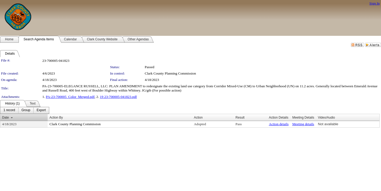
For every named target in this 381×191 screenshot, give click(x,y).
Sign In (374, 3)
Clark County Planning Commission (170, 73)
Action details (278, 124)
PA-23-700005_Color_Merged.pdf (70, 97)
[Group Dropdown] (25, 110)
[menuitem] (9, 110)
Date (5, 117)
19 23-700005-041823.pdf (118, 97)
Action (198, 117)
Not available (328, 124)
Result (239, 117)
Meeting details (303, 124)
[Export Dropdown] (41, 110)
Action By (56, 117)
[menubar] (24, 110)
